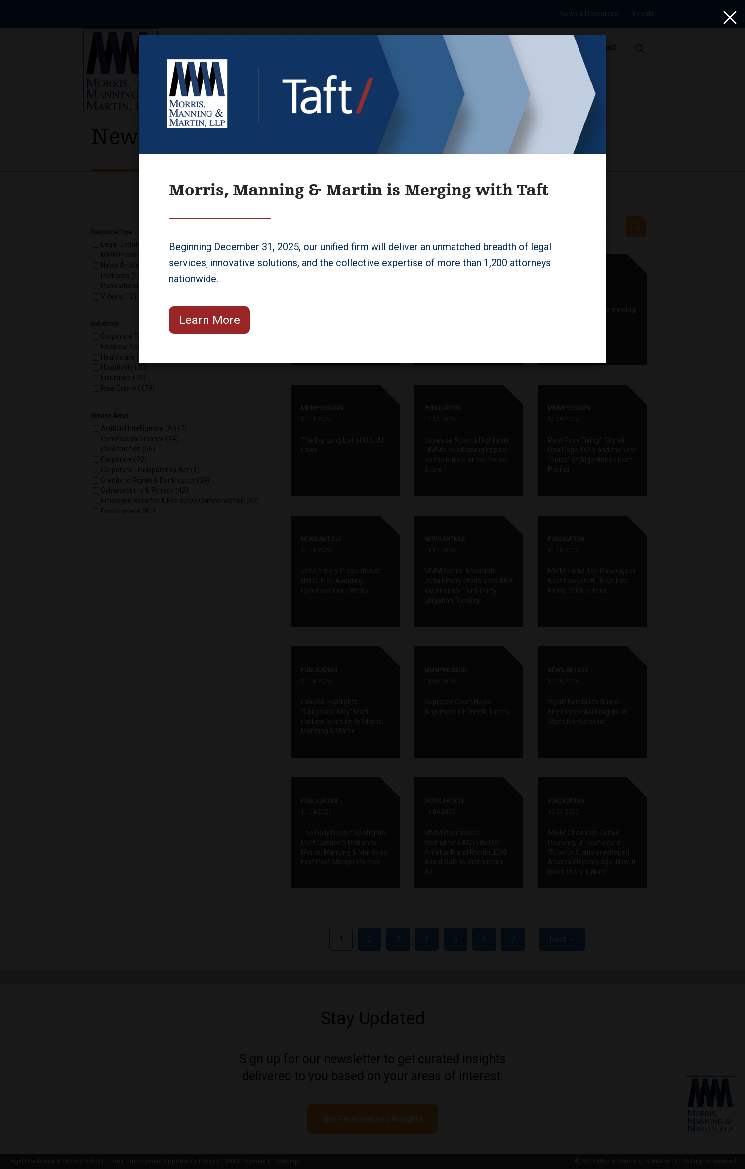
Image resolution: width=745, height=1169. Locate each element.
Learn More (209, 320)
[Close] (727, 17)
